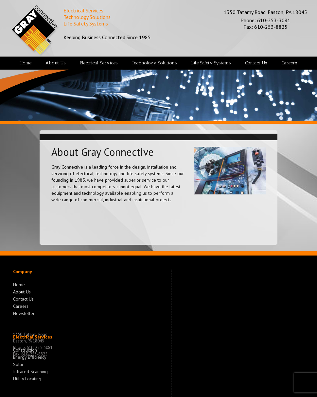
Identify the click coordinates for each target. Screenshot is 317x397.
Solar (18, 363)
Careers (20, 305)
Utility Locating (27, 378)
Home (19, 284)
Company (22, 271)
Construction (25, 350)
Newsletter (24, 312)
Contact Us (23, 298)
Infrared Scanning (30, 371)
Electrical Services (32, 337)
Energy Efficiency (29, 356)
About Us (22, 291)
